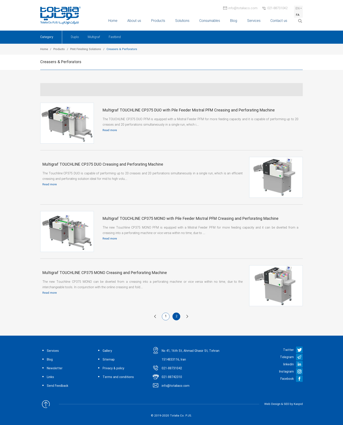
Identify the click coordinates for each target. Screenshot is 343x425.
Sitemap (109, 359)
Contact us (278, 21)
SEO (286, 404)
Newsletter (55, 368)
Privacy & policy (113, 368)
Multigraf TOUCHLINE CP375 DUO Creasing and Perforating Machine (102, 164)
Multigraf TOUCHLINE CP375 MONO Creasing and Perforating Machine (104, 273)
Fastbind (115, 37)
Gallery (107, 351)
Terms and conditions (118, 377)
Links (50, 377)
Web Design (272, 404)
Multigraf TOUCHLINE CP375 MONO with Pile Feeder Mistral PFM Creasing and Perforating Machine (190, 219)
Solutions (182, 21)
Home (112, 21)
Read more (110, 130)
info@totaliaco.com (242, 8)
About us (134, 21)
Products (158, 21)
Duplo (75, 37)
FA (297, 15)
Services (254, 21)
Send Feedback (57, 385)
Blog (233, 21)
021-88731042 (277, 8)
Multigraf (94, 37)
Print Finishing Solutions (85, 49)
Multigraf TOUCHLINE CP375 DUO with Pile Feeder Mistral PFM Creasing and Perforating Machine (189, 110)
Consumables (209, 21)
